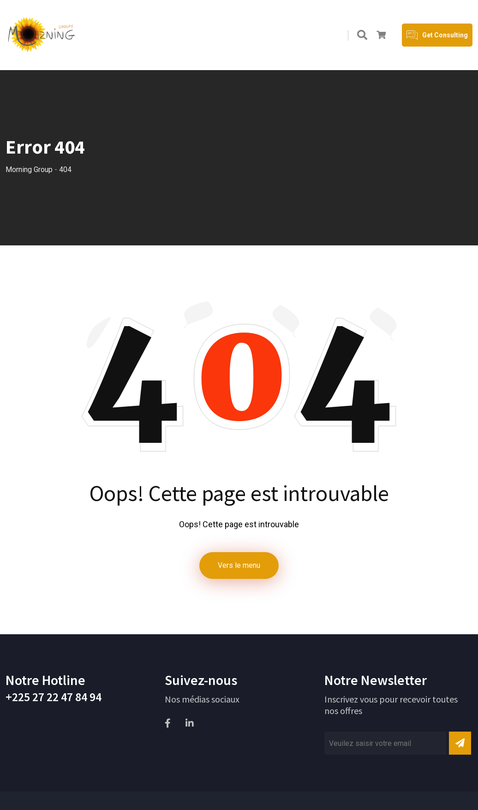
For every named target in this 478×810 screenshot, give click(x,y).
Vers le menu (239, 565)
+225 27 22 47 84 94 (54, 696)
